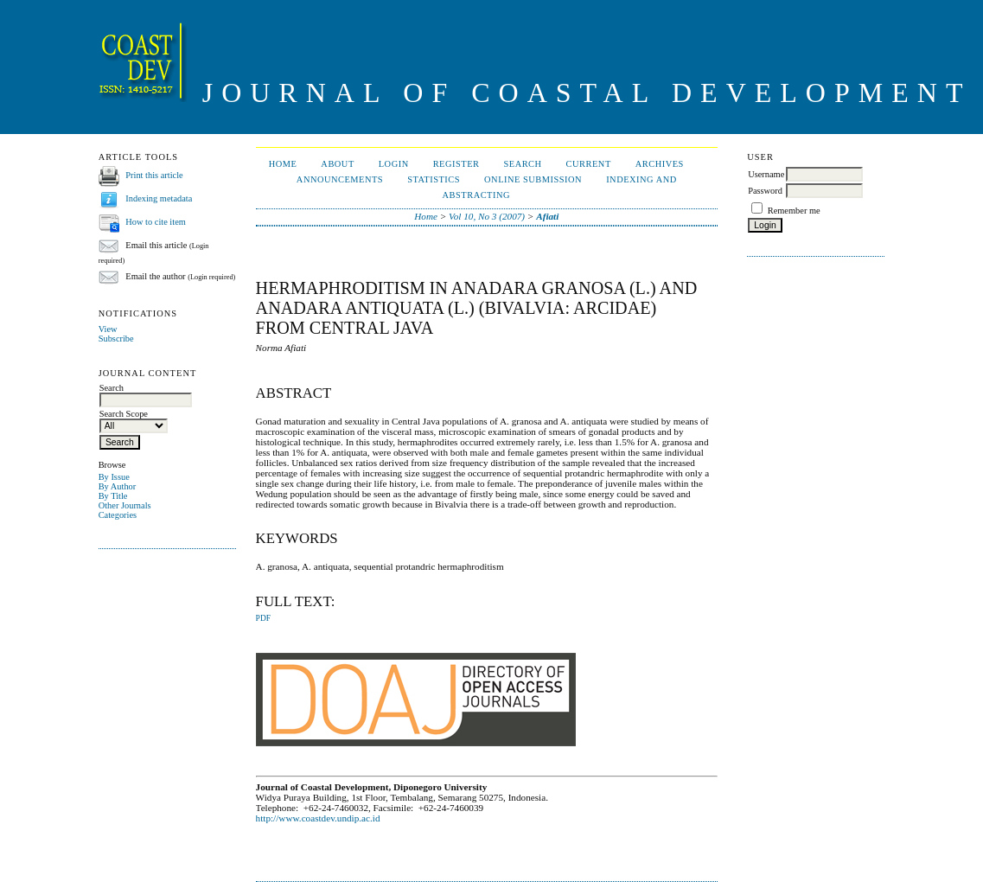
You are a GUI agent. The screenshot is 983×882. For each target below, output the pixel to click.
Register (456, 164)
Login (394, 164)
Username (766, 174)
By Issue (114, 477)
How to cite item (155, 222)
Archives (659, 164)
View (108, 329)
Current (588, 164)
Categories (118, 515)
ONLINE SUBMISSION (533, 179)
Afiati (547, 216)
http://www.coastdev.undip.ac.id (318, 818)
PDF (263, 618)
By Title (113, 496)
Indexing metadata (158, 198)
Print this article (153, 175)
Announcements (340, 179)
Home (283, 164)
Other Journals (125, 505)
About (337, 164)
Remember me (794, 210)
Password (765, 190)
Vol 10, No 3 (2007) (487, 216)
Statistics (433, 179)
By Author (118, 486)
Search (522, 164)
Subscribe (116, 338)
